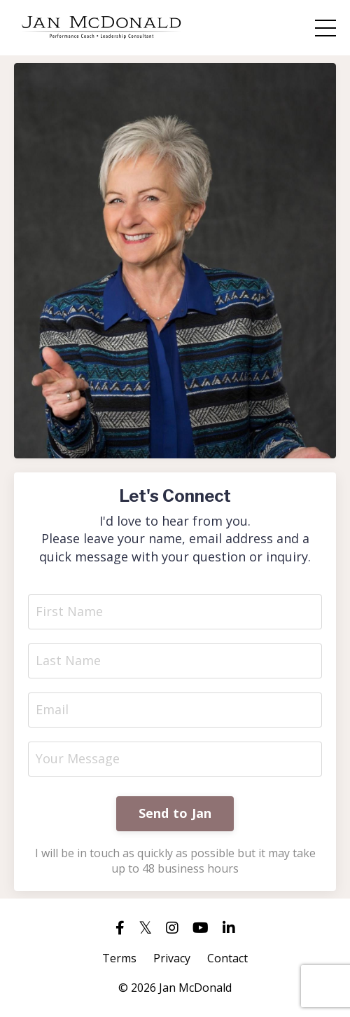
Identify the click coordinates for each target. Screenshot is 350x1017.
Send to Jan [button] (175, 813)
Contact (227, 958)
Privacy (171, 958)
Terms (119, 958)
